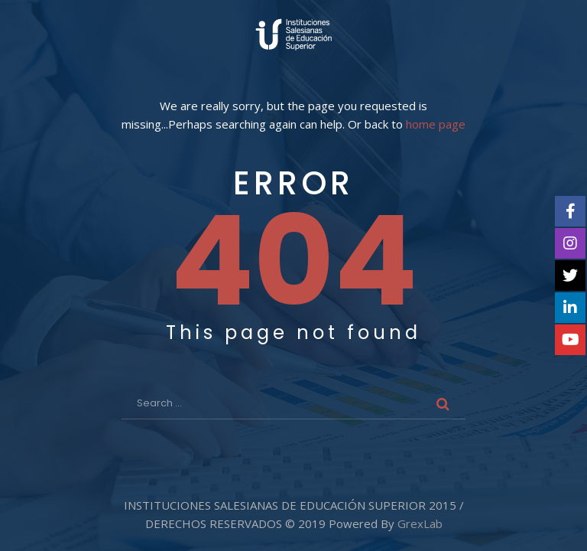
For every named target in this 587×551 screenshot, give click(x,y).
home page (435, 124)
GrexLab (420, 523)
